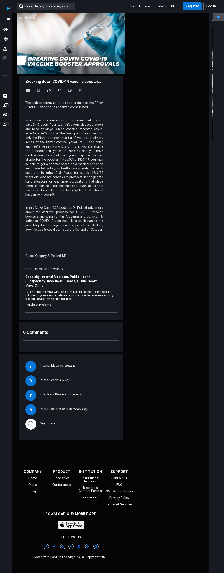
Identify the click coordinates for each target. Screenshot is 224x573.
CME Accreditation (119, 491)
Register (192, 6)
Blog (174, 6)
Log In (211, 6)
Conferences (61, 484)
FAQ (119, 484)
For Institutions (140, 6)
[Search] (49, 6)
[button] (6, 105)
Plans (162, 6)
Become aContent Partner (90, 489)
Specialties (62, 478)
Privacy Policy (119, 498)
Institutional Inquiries (90, 479)
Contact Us (119, 478)
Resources (90, 497)
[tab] (218, 16)
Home (32, 478)
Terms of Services (119, 504)
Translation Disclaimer (38, 304)
